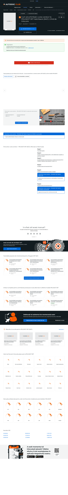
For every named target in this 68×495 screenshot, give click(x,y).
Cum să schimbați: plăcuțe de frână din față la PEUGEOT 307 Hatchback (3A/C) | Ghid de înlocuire (36, 270)
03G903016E (5, 437)
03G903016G (27, 433)
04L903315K (5, 435)
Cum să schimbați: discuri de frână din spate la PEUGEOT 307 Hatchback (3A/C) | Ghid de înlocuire (57, 270)
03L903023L (5, 433)
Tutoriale (11, 9)
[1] (59, 13)
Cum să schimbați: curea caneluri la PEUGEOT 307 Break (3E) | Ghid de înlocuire (57, 293)
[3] (61, 13)
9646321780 (49, 435)
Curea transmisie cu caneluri (21, 9)
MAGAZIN (32, 1)
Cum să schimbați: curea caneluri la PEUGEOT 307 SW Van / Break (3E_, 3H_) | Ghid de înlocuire (15, 302)
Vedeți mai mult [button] (31, 48)
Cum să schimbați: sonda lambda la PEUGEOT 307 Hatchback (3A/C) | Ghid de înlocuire (57, 261)
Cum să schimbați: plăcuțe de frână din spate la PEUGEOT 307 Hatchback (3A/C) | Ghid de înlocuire (15, 270)
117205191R (27, 435)
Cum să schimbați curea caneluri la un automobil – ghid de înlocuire (57, 301)
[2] (60, 13)
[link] (17, 7)
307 (33, 9)
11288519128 (49, 437)
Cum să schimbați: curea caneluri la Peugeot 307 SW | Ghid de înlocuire (15, 292)
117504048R (27, 437)
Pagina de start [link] (5, 9)
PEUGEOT (29, 9)
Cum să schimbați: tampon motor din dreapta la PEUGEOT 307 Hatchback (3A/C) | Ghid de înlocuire (36, 261)
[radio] (59, 13)
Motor (15, 9)
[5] (64, 13)
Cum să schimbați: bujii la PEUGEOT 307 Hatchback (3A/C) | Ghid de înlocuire (15, 261)
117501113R (49, 433)
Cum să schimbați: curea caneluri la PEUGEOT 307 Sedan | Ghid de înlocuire (36, 302)
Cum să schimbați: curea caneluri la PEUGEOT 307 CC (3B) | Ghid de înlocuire (36, 293)
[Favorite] (24, 14)
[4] (63, 13)
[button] (38, 7)
